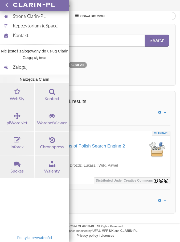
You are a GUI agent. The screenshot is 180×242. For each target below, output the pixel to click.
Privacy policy (87, 235)
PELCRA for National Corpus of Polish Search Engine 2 (70, 146)
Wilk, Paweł (108, 165)
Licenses (107, 235)
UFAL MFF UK (103, 231)
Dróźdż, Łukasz (82, 165)
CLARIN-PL (161, 133)
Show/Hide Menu (90, 16)
